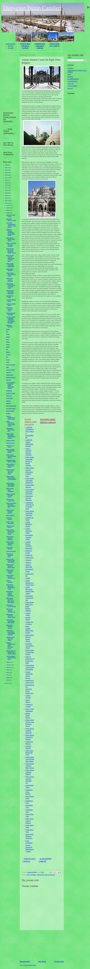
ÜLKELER (70, 76)
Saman (8, 337)
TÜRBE (27, 578)
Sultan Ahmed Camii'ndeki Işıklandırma (29, 480)
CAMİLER (25, 48)
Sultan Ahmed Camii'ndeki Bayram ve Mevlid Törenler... (29, 461)
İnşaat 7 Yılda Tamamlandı (10, 522)
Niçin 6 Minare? (10, 515)
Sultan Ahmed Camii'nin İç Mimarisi (29, 737)
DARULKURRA (10, 411)
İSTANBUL (33, 874)
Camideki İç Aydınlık (9, 518)
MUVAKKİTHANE (10, 408)
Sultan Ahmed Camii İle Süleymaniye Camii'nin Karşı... (29, 472)
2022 (6, 175)
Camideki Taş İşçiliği (9, 296)
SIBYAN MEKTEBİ (11, 406)
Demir (7, 362)
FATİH (28, 874)
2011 (6, 203)
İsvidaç (8, 329)
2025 (6, 167)
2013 (6, 198)
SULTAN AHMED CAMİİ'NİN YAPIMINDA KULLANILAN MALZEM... (10, 319)
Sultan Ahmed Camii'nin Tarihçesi (29, 772)
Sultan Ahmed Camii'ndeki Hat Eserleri (29, 491)
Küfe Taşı (8, 380)
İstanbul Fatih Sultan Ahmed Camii (46, 874)
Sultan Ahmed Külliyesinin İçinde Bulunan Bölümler (10, 436)
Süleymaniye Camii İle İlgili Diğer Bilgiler (10, 621)
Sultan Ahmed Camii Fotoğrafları (10, 490)
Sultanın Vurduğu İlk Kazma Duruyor (10, 495)
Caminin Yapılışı (10, 440)
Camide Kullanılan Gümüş (28, 531)
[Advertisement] (42, 945)
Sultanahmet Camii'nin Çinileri (29, 537)
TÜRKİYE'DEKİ (25, 44)
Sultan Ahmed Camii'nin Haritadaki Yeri (10, 577)
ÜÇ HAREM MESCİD (73, 79)
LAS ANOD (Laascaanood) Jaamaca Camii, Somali (11, 225)
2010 (6, 683)
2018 (6, 185)
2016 (6, 190)
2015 (6, 193)
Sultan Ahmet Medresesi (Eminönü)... (29, 836)
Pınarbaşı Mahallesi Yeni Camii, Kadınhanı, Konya (10, 645)
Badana (8, 352)
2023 (6, 172)
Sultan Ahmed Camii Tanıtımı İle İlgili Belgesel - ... (11, 478)
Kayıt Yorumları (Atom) (30, 965)
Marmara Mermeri (11, 377)
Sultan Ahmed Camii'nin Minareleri (29, 731)
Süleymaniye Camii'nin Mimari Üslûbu (10, 616)
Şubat (8, 677)
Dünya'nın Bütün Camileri (32, 8)
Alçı (7, 349)
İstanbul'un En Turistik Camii (10, 500)
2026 (6, 165)
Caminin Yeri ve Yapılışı (10, 446)
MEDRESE (28, 548)
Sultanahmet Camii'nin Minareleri (29, 498)
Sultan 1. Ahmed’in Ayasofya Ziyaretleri (11, 245)
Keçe (7, 339)
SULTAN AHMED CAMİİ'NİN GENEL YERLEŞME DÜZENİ (10, 385)
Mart (7, 675)
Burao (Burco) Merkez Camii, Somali (10, 239)
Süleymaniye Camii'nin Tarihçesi (9, 626)
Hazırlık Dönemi (10, 443)
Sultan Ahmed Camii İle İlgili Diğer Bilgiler (29, 759)
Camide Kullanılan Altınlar (28, 524)
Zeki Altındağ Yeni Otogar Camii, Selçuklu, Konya (11, 652)
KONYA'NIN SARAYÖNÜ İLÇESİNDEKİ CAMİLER (10, 632)
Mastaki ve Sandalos (9, 326)
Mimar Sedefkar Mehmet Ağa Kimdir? (10, 451)
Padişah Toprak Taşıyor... (28, 715)
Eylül (7, 213)
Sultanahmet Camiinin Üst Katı (29, 598)
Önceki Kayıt (59, 961)
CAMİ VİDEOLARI (72, 81)
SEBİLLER (28, 555)
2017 (6, 188)
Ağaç (7, 367)
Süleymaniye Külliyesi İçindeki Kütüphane (9, 593)
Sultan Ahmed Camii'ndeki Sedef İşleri (29, 513)
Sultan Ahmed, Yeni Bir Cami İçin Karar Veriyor (10, 532)
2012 (6, 200)
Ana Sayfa (42, 961)
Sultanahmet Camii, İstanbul (29, 792)
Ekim (7, 210)
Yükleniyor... (6, 124)
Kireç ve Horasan (10, 364)
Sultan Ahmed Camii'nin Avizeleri (10, 511)
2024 (6, 170)
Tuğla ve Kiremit (10, 369)
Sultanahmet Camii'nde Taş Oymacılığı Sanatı (10, 286)
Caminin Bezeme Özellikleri (28, 544)
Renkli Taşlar (9, 375)
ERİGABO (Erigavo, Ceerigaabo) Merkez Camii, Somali (10, 232)
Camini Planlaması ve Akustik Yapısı (29, 583)
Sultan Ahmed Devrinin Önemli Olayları (11, 456)
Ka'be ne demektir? (9, 581)
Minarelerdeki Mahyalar (9, 269)
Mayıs (8, 670)
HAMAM (28, 560)
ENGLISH (70, 88)
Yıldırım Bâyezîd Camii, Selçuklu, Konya (11, 658)
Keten (7, 342)
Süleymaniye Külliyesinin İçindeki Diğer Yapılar (10, 587)
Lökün (7, 347)
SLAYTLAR (70, 83)
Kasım (8, 207)
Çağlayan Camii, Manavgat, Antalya (10, 639)
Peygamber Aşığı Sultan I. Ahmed (29, 646)
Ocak (8, 680)
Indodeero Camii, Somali (10, 215)
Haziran (8, 667)
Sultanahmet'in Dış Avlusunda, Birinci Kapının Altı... (29, 689)
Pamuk (8, 344)
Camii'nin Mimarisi (11, 551)
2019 (6, 183)
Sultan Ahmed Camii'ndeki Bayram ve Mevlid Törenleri (11, 251)
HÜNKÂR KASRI (10, 393)
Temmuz (8, 665)
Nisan (8, 672)
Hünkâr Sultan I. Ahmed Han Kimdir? (29, 652)
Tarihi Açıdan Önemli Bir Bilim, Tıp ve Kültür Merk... (10, 600)
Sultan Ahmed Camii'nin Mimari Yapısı (29, 766)
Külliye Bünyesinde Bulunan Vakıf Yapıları (10, 423)
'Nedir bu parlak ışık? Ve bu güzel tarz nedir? (10, 471)
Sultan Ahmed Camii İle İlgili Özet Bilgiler (29, 667)
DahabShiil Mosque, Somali (11, 219)
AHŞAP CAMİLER (72, 86)
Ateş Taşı (8, 372)
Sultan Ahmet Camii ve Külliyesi (29, 821)
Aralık (8, 205)
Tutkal (7, 334)
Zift (7, 331)
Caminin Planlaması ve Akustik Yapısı (10, 417)
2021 (6, 177)
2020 (6, 180)
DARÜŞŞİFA (29, 557)
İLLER (69, 74)
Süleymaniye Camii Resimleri (11, 605)
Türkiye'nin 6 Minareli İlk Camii (29, 753)
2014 (6, 195)
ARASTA (28, 562)
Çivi (7, 357)
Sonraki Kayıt (25, 961)
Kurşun (8, 359)
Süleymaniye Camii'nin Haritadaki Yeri (10, 610)
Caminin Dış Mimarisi (9, 548)
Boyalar (8, 354)
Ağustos (8, 662)
